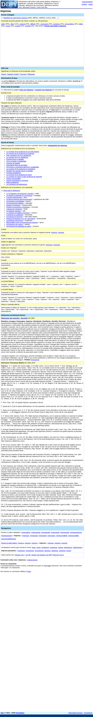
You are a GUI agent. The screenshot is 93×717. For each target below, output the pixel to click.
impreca (54, 232)
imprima (58, 543)
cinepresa (53, 547)
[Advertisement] (73, 590)
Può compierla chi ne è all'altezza (18, 155)
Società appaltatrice (13, 173)
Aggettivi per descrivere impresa (15, 18)
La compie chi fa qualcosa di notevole (20, 153)
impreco (35, 543)
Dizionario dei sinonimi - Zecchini (14, 318)
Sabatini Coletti (12, 74)
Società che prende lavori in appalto (19, 171)
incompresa (39, 551)
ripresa (60, 547)
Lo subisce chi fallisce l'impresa (18, 213)
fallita (81, 24)
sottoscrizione (32, 560)
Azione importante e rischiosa (17, 180)
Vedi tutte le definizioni (11, 190)
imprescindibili (73, 536)
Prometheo (20, 713)
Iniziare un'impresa (13, 205)
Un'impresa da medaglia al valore (18, 226)
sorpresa (62, 551)
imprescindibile (61, 536)
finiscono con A (58, 555)
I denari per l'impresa (14, 209)
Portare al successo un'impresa (18, 207)
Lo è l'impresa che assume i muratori (20, 194)
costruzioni (44, 24)
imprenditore (69, 24)
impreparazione (76, 532)
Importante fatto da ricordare (16, 165)
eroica (8, 26)
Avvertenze (88, 713)
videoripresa (77, 547)
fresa (33, 547)
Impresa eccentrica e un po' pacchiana (20, 219)
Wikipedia (31, 74)
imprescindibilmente (8, 539)
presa (38, 547)
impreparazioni (6, 536)
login (29, 571)
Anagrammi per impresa (57, 145)
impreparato (64, 532)
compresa (21, 551)
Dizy (2, 713)
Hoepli (3, 74)
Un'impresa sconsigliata (15, 201)
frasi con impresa (26, 90)
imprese (61, 232)
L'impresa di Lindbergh (14, 215)
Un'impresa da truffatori (15, 203)
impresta (56, 245)
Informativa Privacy (75, 713)
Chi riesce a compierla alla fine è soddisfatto (22, 167)
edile (3, 24)
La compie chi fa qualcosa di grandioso (20, 169)
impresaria (34, 536)
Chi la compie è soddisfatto (16, 161)
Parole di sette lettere (9, 543)
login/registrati (87, 2)
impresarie (43, 536)
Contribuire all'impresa (14, 220)
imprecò (28, 543)
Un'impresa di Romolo (14, 217)
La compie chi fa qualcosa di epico (19, 175)
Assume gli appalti (13, 163)
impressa (49, 245)
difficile (32, 24)
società (27, 26)
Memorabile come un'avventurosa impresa (22, 222)
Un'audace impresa (13, 211)
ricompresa (30, 551)
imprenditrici (25, 532)
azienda (22, 24)
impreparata (35, 532)
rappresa (54, 551)
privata (17, 26)
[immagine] (35, 360)
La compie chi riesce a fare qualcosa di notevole (24, 177)
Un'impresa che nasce (14, 224)
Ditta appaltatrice (12, 182)
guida (90, 4)
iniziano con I (20, 555)
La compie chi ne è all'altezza (17, 157)
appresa (47, 551)
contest (84, 4)
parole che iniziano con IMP (41, 555)
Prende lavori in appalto (15, 159)
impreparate (45, 532)
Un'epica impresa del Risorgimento (19, 199)
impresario (51, 536)
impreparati (55, 532)
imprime (64, 543)
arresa (68, 551)
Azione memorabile (13, 179)
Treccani (23, 74)
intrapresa (45, 547)
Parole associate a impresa (55, 26)
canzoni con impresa (43, 90)
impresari (25, 536)
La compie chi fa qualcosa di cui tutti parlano (22, 152)
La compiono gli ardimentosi (16, 184)
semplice (56, 24)
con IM (27, 555)
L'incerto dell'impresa (14, 197)
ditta (12, 24)
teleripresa (68, 547)
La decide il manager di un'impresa (19, 195)
